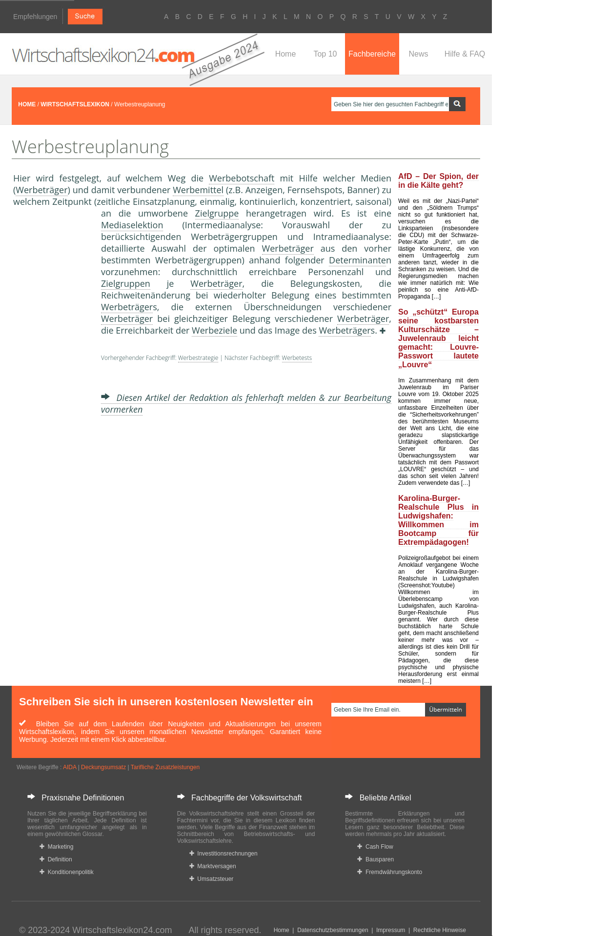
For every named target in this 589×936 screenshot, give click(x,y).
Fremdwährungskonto (389, 872)
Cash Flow (375, 846)
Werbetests (297, 358)
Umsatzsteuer (211, 879)
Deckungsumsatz (103, 767)
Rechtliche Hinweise (439, 930)
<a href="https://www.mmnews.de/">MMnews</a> (52, 369)
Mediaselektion (132, 225)
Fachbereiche (372, 54)
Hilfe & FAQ (465, 54)
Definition (56, 859)
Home (285, 54)
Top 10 (325, 54)
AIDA (69, 767)
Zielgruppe (217, 213)
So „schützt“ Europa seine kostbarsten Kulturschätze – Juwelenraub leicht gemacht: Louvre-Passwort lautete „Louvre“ (438, 338)
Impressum (390, 930)
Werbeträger (41, 190)
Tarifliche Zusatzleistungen (165, 767)
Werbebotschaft (241, 178)
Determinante (357, 260)
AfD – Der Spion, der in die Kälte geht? (438, 180)
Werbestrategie (198, 358)
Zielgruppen (125, 283)
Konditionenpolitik (67, 872)
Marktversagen (212, 866)
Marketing (56, 846)
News (418, 54)
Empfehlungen (35, 16)
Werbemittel (198, 190)
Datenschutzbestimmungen (332, 930)
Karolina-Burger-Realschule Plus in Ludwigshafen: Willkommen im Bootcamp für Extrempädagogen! (438, 520)
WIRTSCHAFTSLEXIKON (75, 104)
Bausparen (375, 859)
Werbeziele (214, 330)
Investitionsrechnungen (223, 853)
